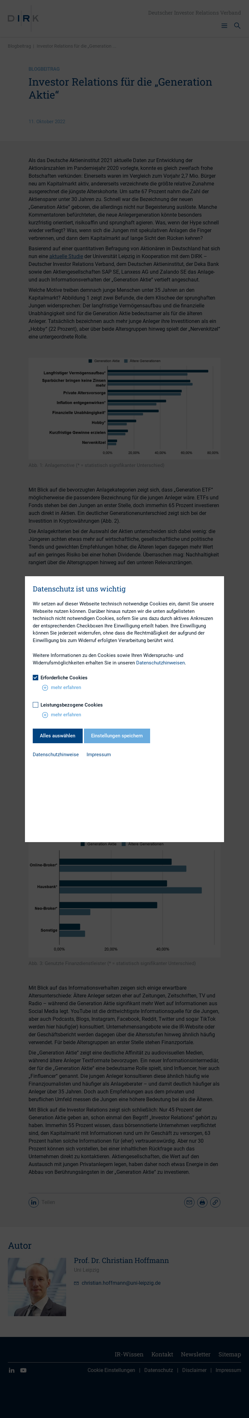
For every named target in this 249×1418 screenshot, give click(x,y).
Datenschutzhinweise (56, 754)
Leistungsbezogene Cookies (68, 705)
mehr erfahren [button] (61, 688)
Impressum (99, 754)
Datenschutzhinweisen (160, 663)
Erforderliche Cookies (60, 678)
